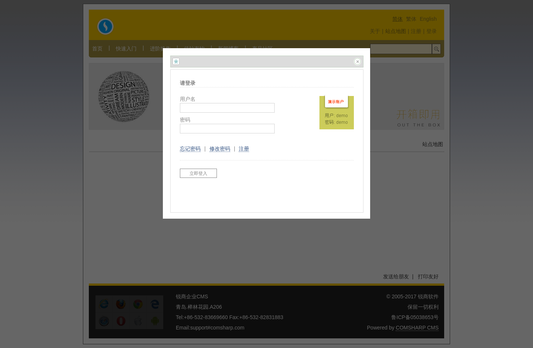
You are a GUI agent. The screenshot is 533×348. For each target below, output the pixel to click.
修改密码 (219, 149)
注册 (244, 149)
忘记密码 (190, 149)
